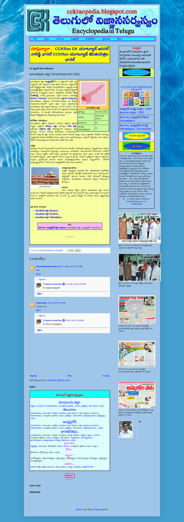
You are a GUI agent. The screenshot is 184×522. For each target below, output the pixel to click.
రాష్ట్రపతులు (75, 438)
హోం (35, 39)
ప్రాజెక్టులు (84, 406)
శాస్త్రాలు (46, 39)
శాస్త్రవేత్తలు (34, 446)
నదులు (77, 406)
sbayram (79, 509)
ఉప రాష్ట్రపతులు (87, 438)
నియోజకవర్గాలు (52, 406)
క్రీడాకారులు (66, 440)
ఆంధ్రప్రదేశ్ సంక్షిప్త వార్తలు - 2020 (135, 108)
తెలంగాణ (60, 39)
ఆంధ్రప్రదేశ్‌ (49, 81)
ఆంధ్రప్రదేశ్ (75, 39)
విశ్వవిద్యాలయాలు (90, 416)
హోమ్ (69, 376)
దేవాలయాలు (93, 406)
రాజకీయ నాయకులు (59, 413)
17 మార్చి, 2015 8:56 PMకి (76, 284)
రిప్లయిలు (42, 279)
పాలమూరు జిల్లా (69, 402)
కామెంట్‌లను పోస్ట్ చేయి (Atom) (59, 380)
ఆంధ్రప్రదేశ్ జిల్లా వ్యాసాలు (56, 227)
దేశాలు (60, 446)
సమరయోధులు (36, 413)
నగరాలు (97, 435)
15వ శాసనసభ (143, 128)
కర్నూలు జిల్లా (51, 126)
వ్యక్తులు (33, 406)
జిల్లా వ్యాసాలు (84, 413)
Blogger (97, 509)
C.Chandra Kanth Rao (52, 284)
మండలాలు (41, 406)
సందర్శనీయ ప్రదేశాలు (66, 406)
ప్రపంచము (106, 39)
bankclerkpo (41, 303)
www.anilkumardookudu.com (48, 266)
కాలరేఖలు (77, 467)
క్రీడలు (119, 39)
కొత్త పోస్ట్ (33, 376)
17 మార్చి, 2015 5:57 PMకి (72, 266)
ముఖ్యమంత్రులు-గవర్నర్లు (51, 440)
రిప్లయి (38, 274)
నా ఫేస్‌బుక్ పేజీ (136, 204)
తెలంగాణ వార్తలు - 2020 (131, 112)
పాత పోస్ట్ (106, 376)
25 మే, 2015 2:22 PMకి (56, 303)
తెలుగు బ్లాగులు (61, 467)
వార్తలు (32, 418)
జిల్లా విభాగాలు (73, 413)
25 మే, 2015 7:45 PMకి (74, 320)
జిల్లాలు (90, 435)
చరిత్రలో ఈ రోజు (88, 467)
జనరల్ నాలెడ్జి (35, 467)
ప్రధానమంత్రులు (36, 440)
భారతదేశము (90, 39)
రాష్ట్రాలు (83, 435)
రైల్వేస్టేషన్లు (101, 416)
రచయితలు (47, 413)
